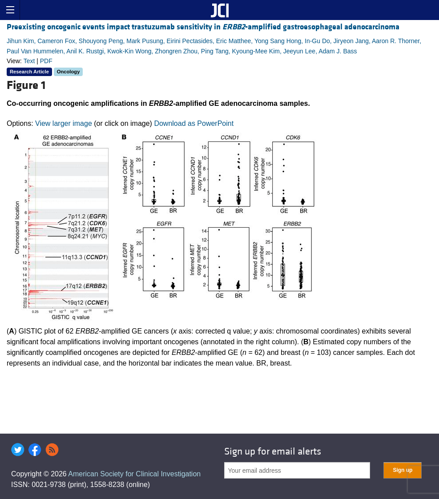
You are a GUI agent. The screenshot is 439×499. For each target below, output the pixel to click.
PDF (46, 60)
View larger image (63, 123)
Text (29, 60)
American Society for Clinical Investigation (134, 474)
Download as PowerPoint (194, 123)
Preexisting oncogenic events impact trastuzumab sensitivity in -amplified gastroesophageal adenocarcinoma (203, 27)
